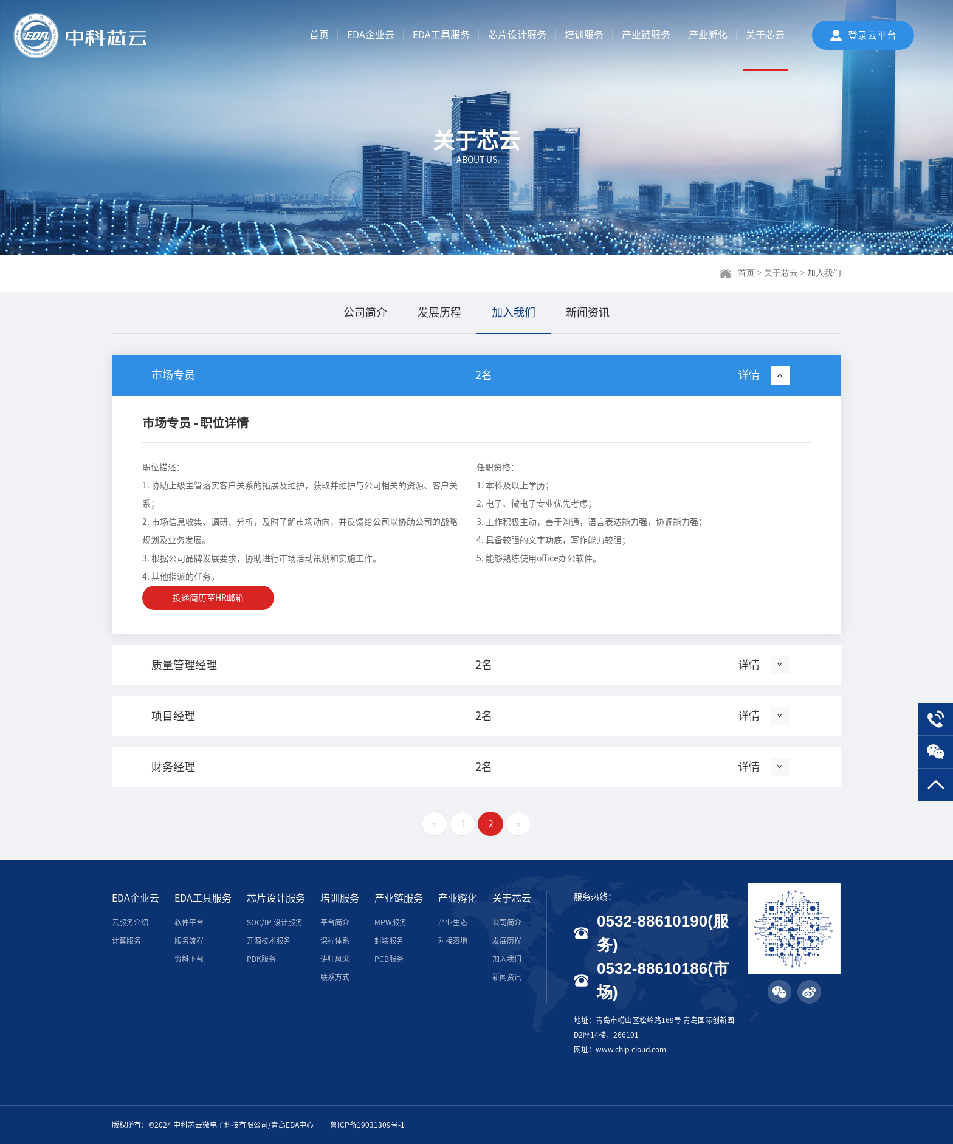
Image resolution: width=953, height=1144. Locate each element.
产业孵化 (708, 34)
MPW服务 (390, 922)
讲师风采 (334, 958)
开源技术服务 (269, 940)
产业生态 (452, 922)
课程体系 (334, 940)
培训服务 (584, 34)
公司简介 (365, 312)
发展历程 (439, 312)
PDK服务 (261, 958)
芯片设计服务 (517, 34)
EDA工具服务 (441, 34)
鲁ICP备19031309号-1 (367, 1124)
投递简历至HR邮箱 (208, 598)
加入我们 (513, 312)
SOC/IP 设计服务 (275, 922)
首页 (319, 34)
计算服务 (126, 940)
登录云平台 (872, 35)
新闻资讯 (588, 312)
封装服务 (389, 940)
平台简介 (334, 922)
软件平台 (189, 922)
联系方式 (334, 977)
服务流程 (189, 940)
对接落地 (452, 940)
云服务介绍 (130, 922)
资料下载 (189, 958)
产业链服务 (646, 34)
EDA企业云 (370, 34)
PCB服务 (389, 958)
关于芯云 (765, 34)
